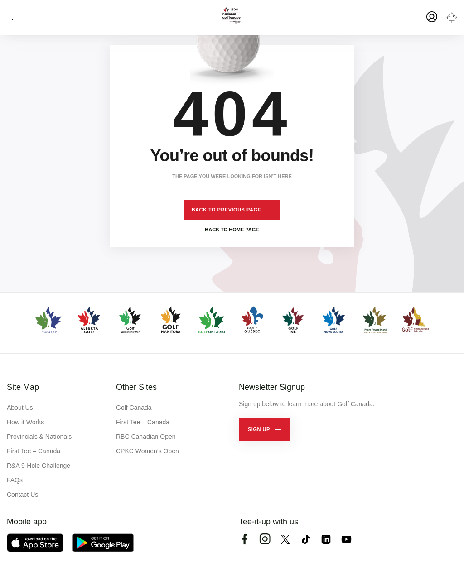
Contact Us (22, 494)
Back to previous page (226, 209)
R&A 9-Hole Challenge (38, 465)
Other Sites (136, 387)
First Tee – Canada (33, 451)
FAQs (15, 480)
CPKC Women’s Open (147, 451)
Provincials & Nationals (39, 436)
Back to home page (232, 229)
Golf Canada (134, 407)
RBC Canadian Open (146, 436)
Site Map (23, 387)
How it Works (25, 422)
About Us (20, 407)
